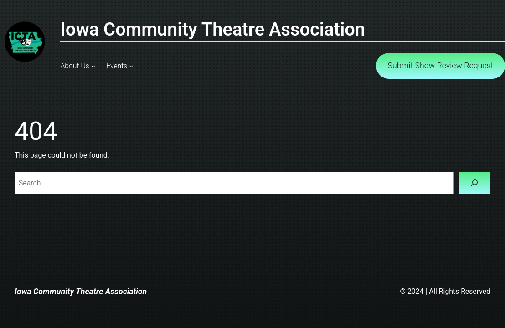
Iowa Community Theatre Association (81, 291)
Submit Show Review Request (441, 65)
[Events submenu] (131, 66)
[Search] (474, 183)
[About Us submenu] (93, 66)
